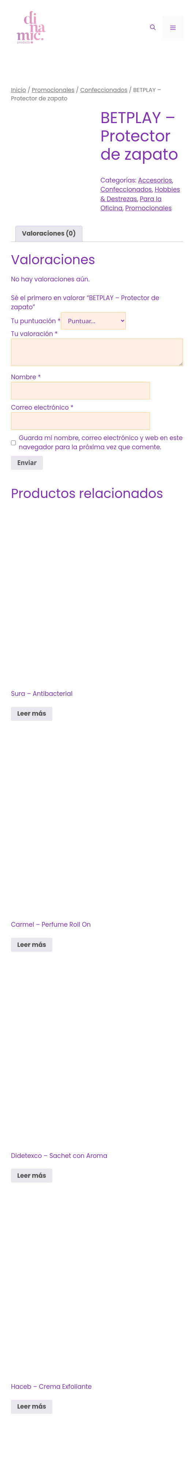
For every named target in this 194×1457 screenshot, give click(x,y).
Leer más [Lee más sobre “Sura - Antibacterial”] (31, 713)
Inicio (18, 90)
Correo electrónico (42, 407)
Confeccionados (103, 90)
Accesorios (155, 180)
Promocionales (53, 90)
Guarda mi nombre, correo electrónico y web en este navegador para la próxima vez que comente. (101, 443)
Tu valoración (34, 333)
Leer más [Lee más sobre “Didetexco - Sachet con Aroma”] (31, 1175)
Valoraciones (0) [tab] (49, 233)
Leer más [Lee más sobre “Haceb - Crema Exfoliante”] (31, 1406)
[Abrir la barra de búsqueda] (153, 27)
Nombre (26, 377)
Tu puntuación (36, 321)
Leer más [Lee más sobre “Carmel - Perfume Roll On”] (31, 944)
